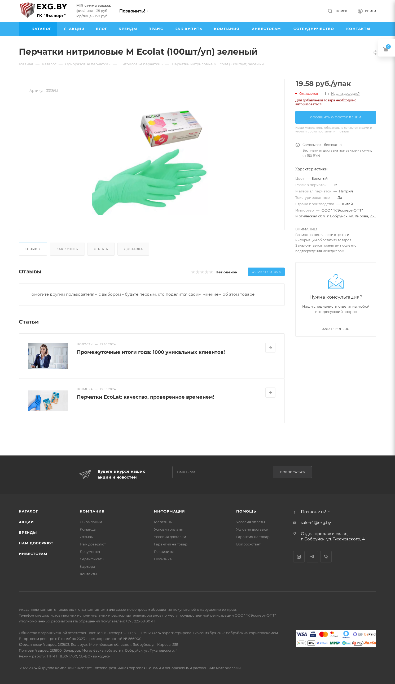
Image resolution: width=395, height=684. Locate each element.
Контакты (88, 574)
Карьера (87, 566)
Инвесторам (33, 554)
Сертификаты (92, 559)
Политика (163, 559)
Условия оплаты (168, 529)
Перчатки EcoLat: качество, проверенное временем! (145, 397)
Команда (88, 529)
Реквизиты (164, 551)
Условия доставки (170, 537)
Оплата (101, 249)
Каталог (28, 511)
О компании (91, 522)
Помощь (246, 511)
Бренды (28, 532)
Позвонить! (132, 11)
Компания (92, 511)
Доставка (133, 249)
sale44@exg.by (316, 522)
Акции (26, 522)
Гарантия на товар (170, 544)
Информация (169, 511)
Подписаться (293, 472)
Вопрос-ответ (248, 544)
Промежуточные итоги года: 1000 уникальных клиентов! (151, 352)
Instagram (299, 556)
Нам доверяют (36, 543)
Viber (326, 556)
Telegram (312, 556)
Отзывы (33, 249)
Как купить (67, 249)
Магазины (163, 522)
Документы (90, 551)
